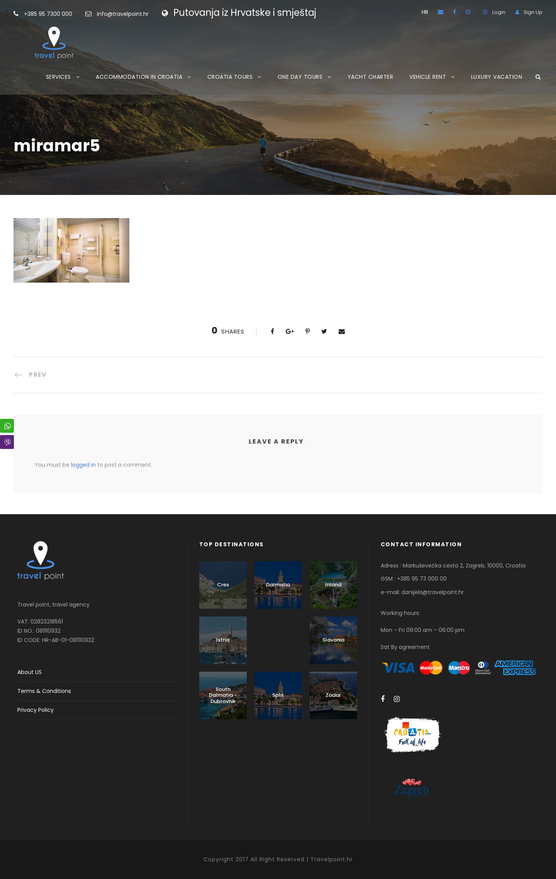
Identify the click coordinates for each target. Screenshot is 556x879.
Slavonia (333, 640)
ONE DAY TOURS (300, 77)
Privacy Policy (35, 710)
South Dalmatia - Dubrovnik (223, 695)
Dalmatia (278, 584)
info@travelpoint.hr (123, 14)
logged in (83, 465)
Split (278, 695)
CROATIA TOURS (230, 77)
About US (29, 672)
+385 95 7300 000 (60, 14)
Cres (223, 584)
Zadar (333, 695)
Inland (333, 584)
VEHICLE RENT (427, 77)
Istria (222, 640)
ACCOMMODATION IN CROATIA (139, 77)
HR (425, 12)
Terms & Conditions (44, 691)
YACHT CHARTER (370, 77)
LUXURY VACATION (496, 77)
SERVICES (58, 77)
